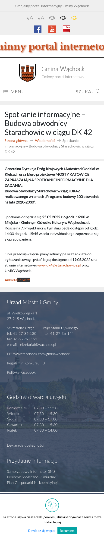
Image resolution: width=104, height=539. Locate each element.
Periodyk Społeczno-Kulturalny (31, 477)
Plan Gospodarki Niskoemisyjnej (32, 482)
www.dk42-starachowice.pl (59, 265)
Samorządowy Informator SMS (31, 471)
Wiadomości (45, 140)
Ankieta (11, 280)
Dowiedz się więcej (41, 531)
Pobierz (23, 280)
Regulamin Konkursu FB (26, 363)
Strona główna (16, 140)
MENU (14, 91)
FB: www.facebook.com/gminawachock (38, 353)
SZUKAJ (88, 91)
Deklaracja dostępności (25, 445)
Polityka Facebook (21, 372)
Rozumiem (67, 531)
